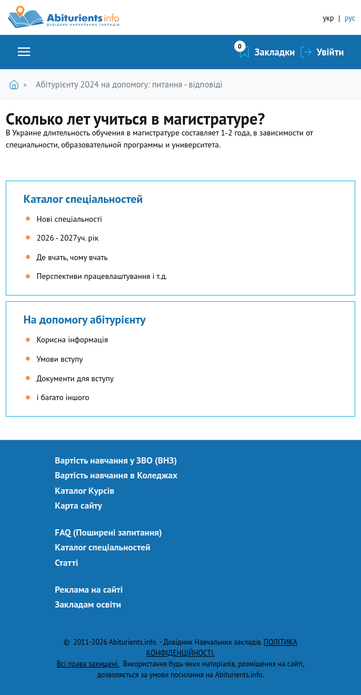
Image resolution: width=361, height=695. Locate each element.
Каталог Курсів (84, 490)
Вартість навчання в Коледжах (116, 475)
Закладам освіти (88, 604)
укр (328, 18)
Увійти (330, 52)
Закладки (275, 52)
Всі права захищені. (88, 663)
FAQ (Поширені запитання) (108, 532)
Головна (16, 84)
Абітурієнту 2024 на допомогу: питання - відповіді (129, 84)
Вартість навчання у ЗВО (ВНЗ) (116, 460)
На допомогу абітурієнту (84, 319)
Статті (66, 562)
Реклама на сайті (89, 589)
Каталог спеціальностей (83, 198)
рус (349, 18)
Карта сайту (78, 505)
